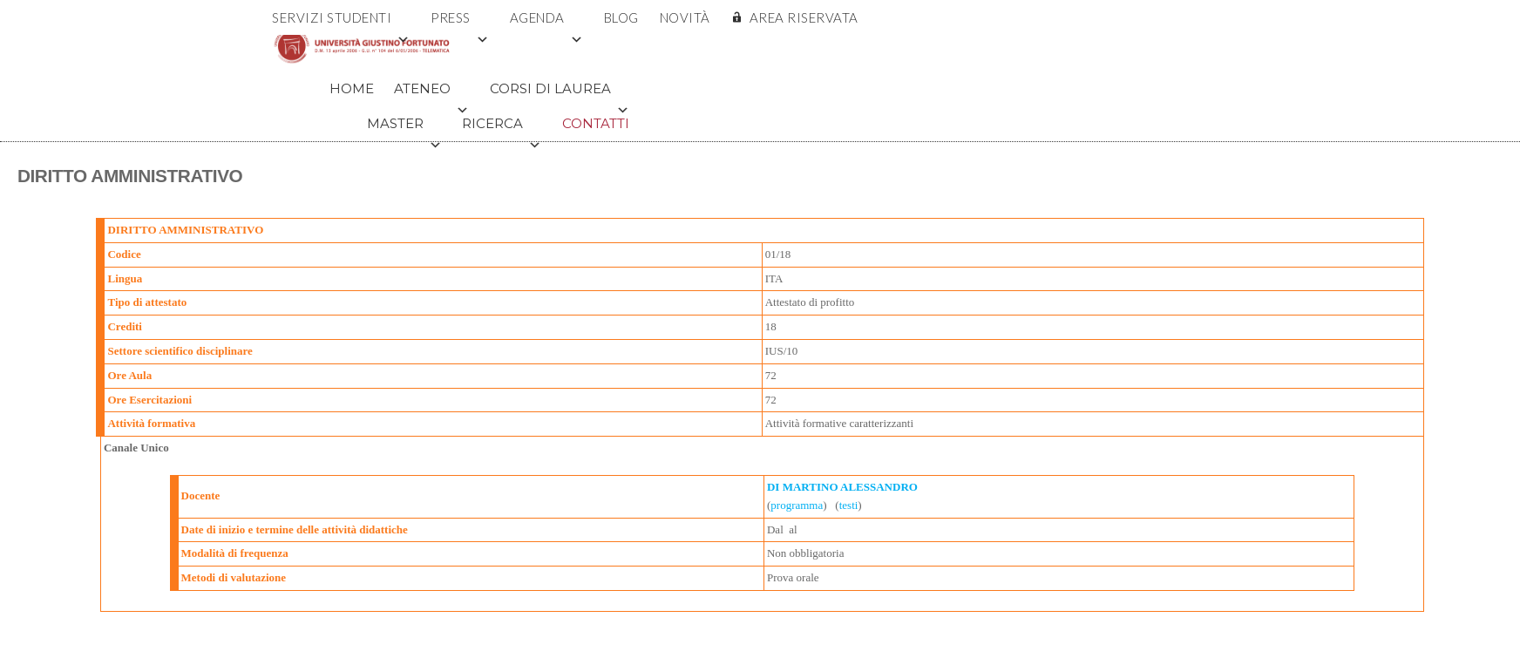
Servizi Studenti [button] (341, 22)
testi (848, 505)
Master (404, 128)
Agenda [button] (547, 22)
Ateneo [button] (431, 93)
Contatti (595, 123)
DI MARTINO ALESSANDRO (842, 486)
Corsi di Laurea (559, 93)
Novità (685, 17)
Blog (621, 17)
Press (460, 22)
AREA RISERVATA (804, 17)
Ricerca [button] (501, 128)
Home (351, 88)
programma (796, 505)
